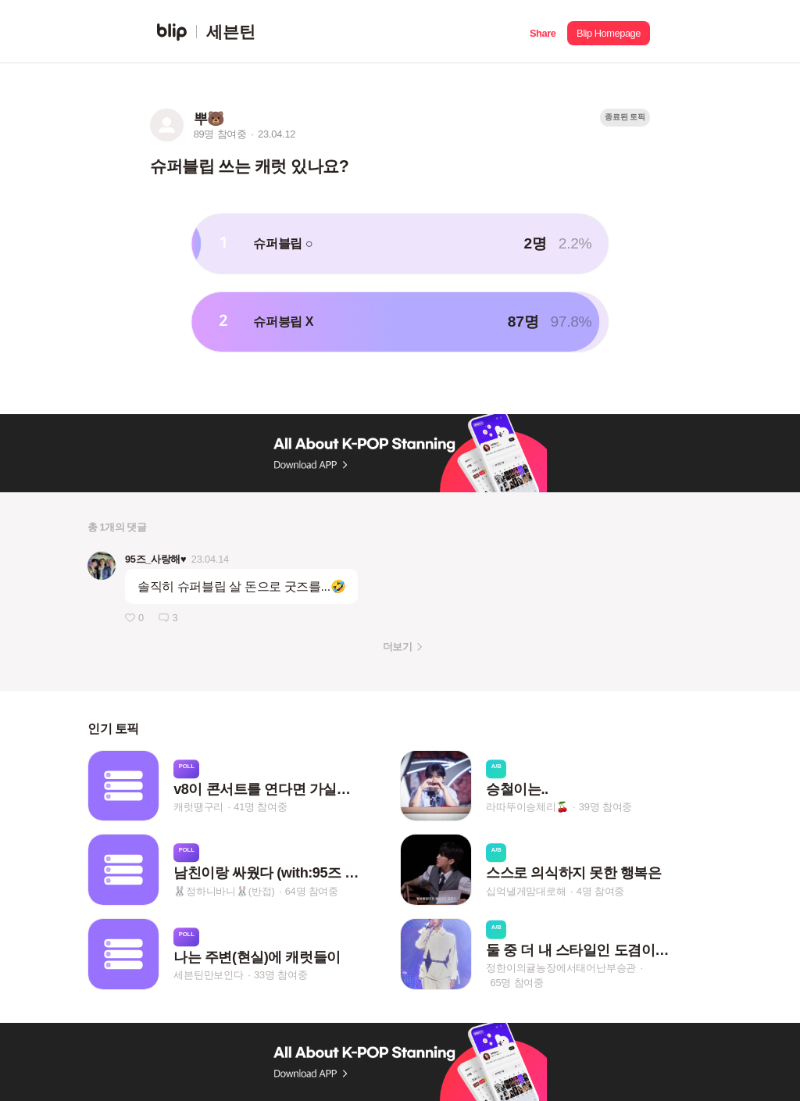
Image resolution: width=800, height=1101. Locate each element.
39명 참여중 (605, 807)
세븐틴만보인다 (208, 975)
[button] (542, 31)
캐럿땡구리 (198, 807)
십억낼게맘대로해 (526, 891)
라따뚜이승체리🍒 (527, 807)
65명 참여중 (517, 982)
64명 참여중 (311, 891)
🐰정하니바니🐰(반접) (223, 891)
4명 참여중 (600, 891)
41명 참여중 (260, 807)
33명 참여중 (280, 975)
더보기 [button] (397, 646)
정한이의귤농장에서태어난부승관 (561, 968)
